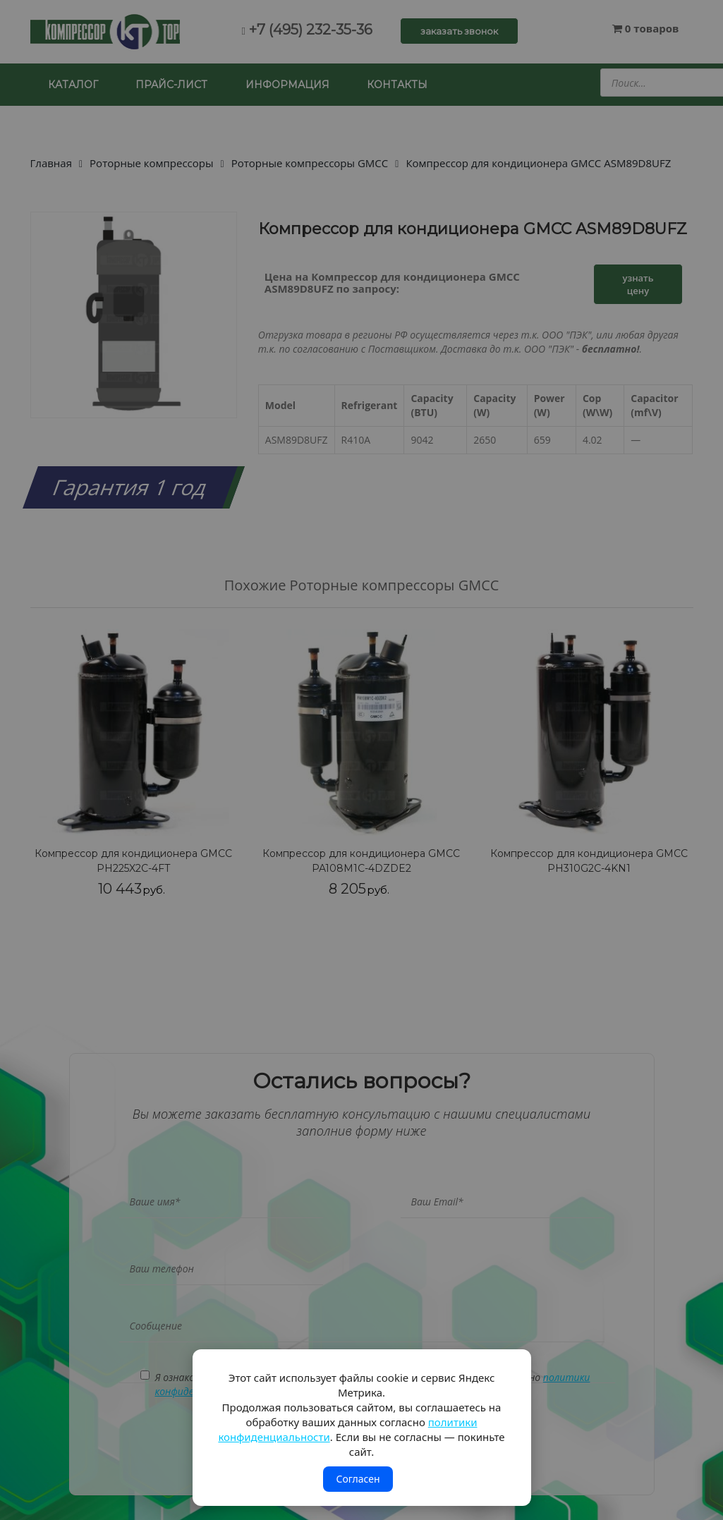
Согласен (357, 1478)
